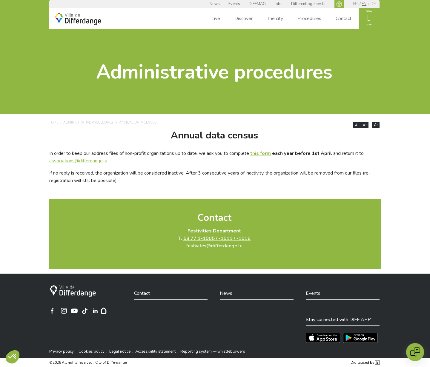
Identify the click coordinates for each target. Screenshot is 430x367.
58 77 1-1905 (199, 238)
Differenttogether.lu (308, 4)
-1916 (243, 238)
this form (260, 153)
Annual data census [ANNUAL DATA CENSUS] (137, 122)
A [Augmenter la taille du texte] (365, 125)
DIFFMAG (257, 4)
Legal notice (119, 351)
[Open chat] (415, 352)
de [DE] (373, 4)
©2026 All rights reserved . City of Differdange (88, 362)
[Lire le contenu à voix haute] (376, 125)
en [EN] (364, 4)
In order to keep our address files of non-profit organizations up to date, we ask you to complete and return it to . (206, 157)
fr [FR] (355, 4)
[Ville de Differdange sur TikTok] (85, 311)
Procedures (309, 18)
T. (214, 238)
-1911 (226, 238)
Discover (243, 18)
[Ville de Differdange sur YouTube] (74, 311)
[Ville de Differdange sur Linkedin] (95, 311)
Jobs (278, 4)
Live (215, 18)
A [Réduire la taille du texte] (357, 125)
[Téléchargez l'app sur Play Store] (360, 338)
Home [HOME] (53, 122)
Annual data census (214, 135)
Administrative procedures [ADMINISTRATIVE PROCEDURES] (88, 122)
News (215, 4)
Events (234, 4)
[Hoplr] (103, 311)
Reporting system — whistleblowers (212, 351)
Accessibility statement (155, 351)
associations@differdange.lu (78, 161)
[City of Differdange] (72, 291)
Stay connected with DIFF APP (338, 319)
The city (275, 18)
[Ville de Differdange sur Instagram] (64, 311)
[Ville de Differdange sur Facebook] (52, 311)
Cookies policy (92, 351)
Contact (343, 18)
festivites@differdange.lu (214, 246)
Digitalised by (365, 362)
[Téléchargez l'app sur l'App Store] (323, 338)
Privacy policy (61, 351)
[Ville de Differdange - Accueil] (78, 19)
